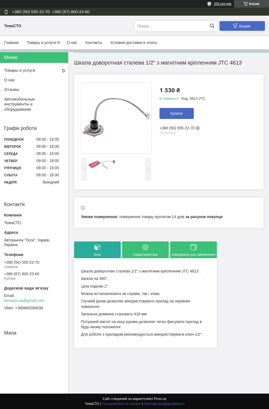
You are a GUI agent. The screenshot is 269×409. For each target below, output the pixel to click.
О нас (72, 42)
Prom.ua (160, 399)
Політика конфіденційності (164, 404)
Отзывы (11, 89)
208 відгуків (222, 4)
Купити (176, 113)
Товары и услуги (41, 42)
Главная (11, 42)
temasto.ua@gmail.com (24, 300)
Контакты (93, 42)
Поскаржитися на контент (121, 404)
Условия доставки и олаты (133, 42)
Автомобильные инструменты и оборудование (19, 104)
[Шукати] (212, 26)
